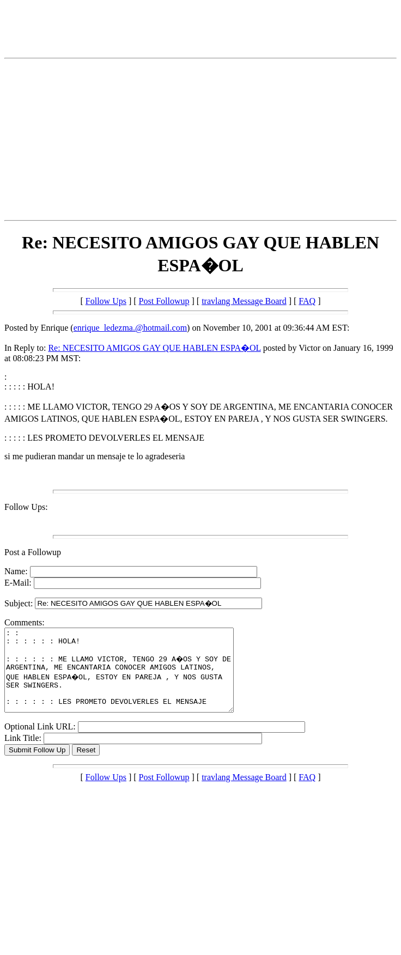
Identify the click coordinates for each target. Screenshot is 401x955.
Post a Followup (32, 552)
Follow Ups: (26, 507)
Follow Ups (106, 301)
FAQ (307, 301)
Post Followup (164, 301)
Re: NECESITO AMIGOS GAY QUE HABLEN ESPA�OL (154, 347)
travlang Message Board (244, 301)
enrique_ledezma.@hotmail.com (130, 327)
